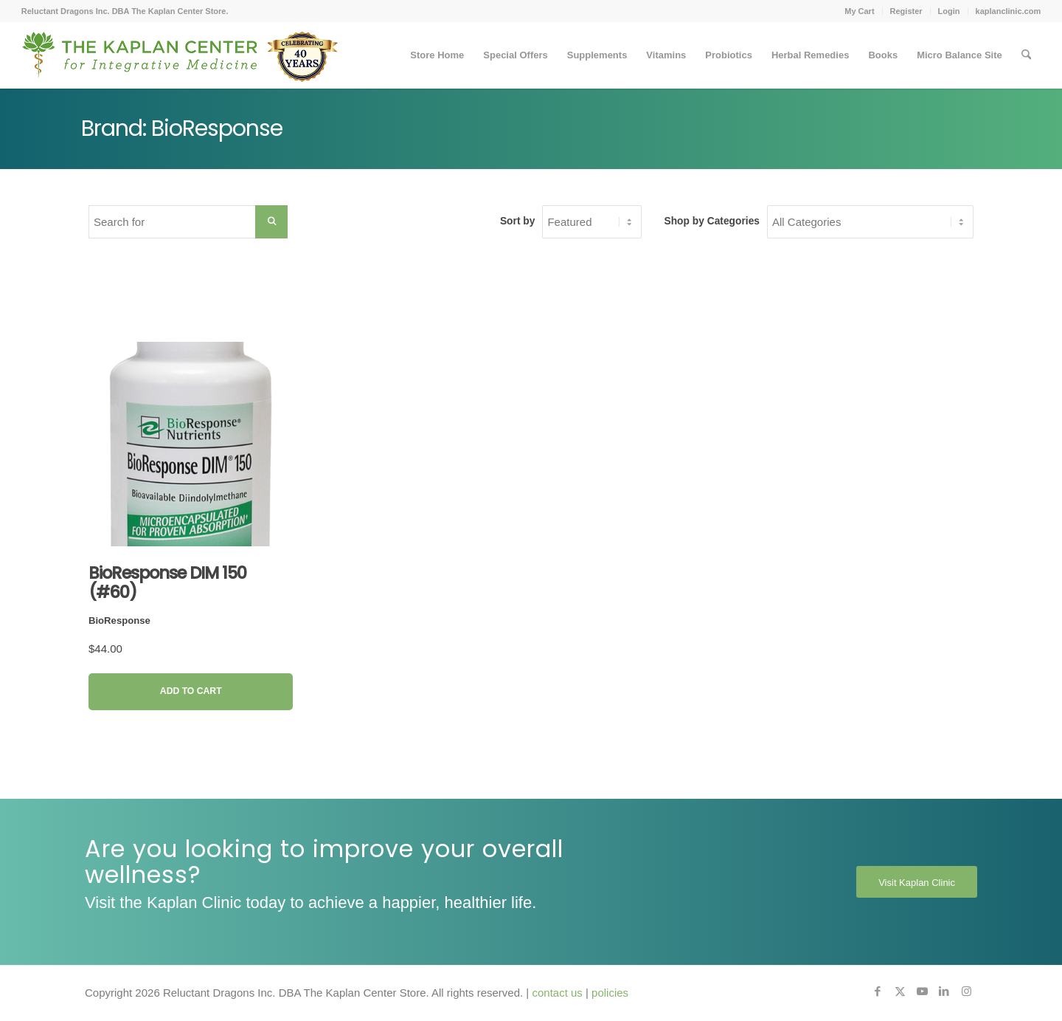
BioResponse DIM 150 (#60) (167, 582)
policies (609, 992)
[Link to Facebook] (878, 991)
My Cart (859, 11)
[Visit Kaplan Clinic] (916, 882)
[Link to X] (900, 991)
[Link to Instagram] (966, 991)
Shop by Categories (712, 221)
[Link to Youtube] (922, 991)
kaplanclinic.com (1008, 11)
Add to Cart (191, 691)
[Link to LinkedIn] (944, 991)
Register (906, 11)
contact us (557, 992)
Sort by (517, 221)
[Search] (1026, 55)
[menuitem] (859, 11)
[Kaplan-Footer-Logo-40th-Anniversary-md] (180, 60)
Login (949, 11)
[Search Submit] (271, 221)
